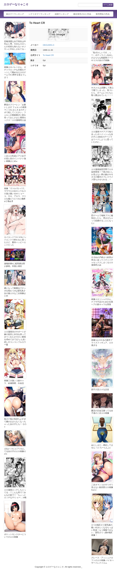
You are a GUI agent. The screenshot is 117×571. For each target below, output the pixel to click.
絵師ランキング (62, 14)
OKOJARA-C (48, 45)
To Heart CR (48, 55)
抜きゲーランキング (15, 14)
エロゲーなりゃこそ (16, 4)
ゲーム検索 (108, 5)
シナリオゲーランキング (39, 14)
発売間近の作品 (103, 14)
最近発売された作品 (82, 14)
